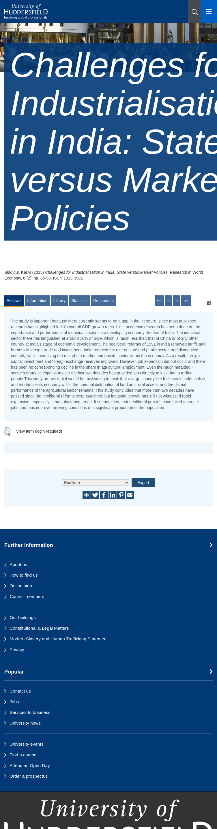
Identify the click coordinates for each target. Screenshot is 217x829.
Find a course (23, 754)
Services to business (30, 712)
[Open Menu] (209, 11)
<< (159, 300)
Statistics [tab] (79, 300)
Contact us (20, 691)
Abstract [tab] (14, 300)
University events (26, 744)
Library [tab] (59, 300)
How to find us (24, 575)
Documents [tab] (103, 300)
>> (186, 300)
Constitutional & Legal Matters (39, 628)
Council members (27, 596)
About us (18, 564)
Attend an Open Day (30, 765)
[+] (209, 303)
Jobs (14, 701)
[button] (194, 11)
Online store (21, 585)
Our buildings (23, 617)
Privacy (17, 649)
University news (25, 723)
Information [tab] (37, 300)
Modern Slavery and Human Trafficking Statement (59, 638)
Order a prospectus (29, 776)
